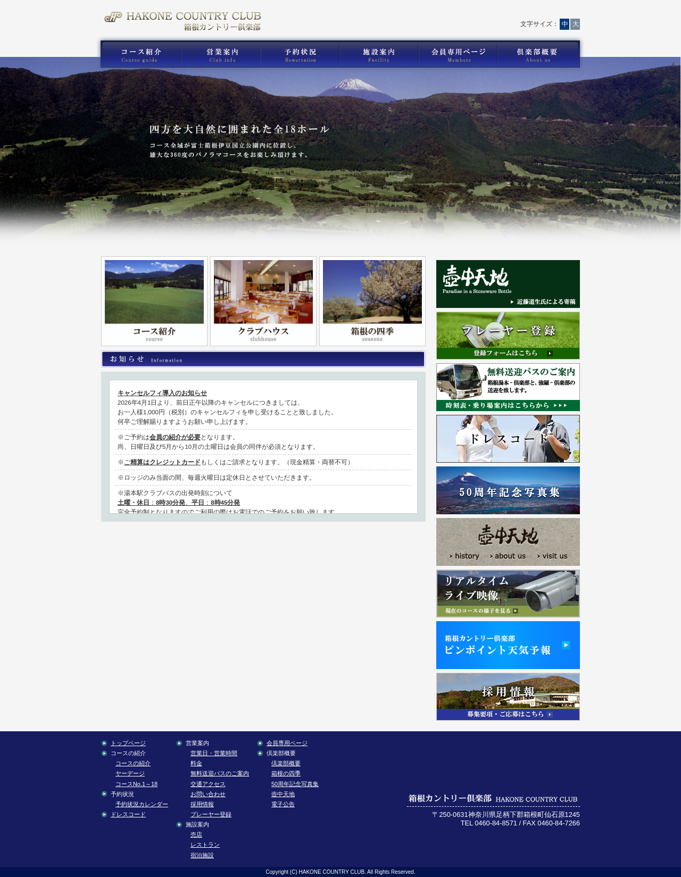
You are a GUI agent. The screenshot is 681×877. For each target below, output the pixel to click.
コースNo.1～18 (136, 784)
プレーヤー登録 (210, 814)
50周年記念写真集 (295, 784)
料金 (196, 763)
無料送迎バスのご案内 (219, 773)
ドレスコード (128, 814)
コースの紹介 (133, 763)
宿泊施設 (202, 855)
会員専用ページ (287, 743)
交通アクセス (455, 13)
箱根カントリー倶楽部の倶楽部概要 (541, 54)
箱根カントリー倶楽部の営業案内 (221, 54)
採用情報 (202, 804)
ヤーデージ (130, 773)
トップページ (362, 13)
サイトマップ (502, 13)
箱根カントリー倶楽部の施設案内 (378, 54)
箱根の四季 (286, 773)
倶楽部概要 (286, 763)
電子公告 (283, 804)
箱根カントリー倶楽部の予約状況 (300, 54)
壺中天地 (283, 794)
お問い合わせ (407, 13)
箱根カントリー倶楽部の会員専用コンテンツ (457, 54)
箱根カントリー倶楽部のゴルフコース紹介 (138, 54)
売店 (196, 834)
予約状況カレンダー (141, 804)
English (554, 13)
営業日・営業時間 (213, 753)
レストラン (205, 844)
